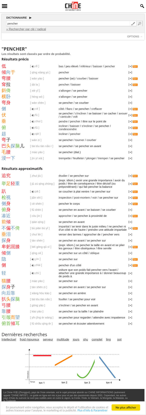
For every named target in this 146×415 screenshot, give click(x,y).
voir (94, 197)
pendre (63, 121)
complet (97, 339)
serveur (48, 339)
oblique (94, 253)
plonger (91, 158)
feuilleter (78, 158)
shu (85, 339)
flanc (70, 108)
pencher (110, 66)
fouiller (63, 299)
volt (75, 116)
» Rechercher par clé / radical (26, 29)
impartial (64, 226)
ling (108, 339)
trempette (65, 158)
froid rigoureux (29, 339)
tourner (79, 140)
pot (119, 339)
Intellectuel (9, 339)
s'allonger (65, 90)
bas (61, 66)
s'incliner (80, 113)
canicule (65, 116)
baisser (97, 66)
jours (76, 339)
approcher (65, 215)
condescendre (68, 129)
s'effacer (96, 108)
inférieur (85, 66)
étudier (63, 175)
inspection (65, 197)
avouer (123, 113)
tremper (103, 158)
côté (61, 108)
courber (82, 78)
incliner (63, 126)
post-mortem (82, 197)
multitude (63, 339)
